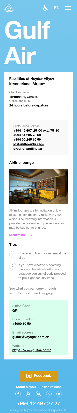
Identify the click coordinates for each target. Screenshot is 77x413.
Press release (51, 382)
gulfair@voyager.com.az (30, 337)
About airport (26, 382)
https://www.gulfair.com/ (31, 350)
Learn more (17, 234)
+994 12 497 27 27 (38, 399)
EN (57, 7)
